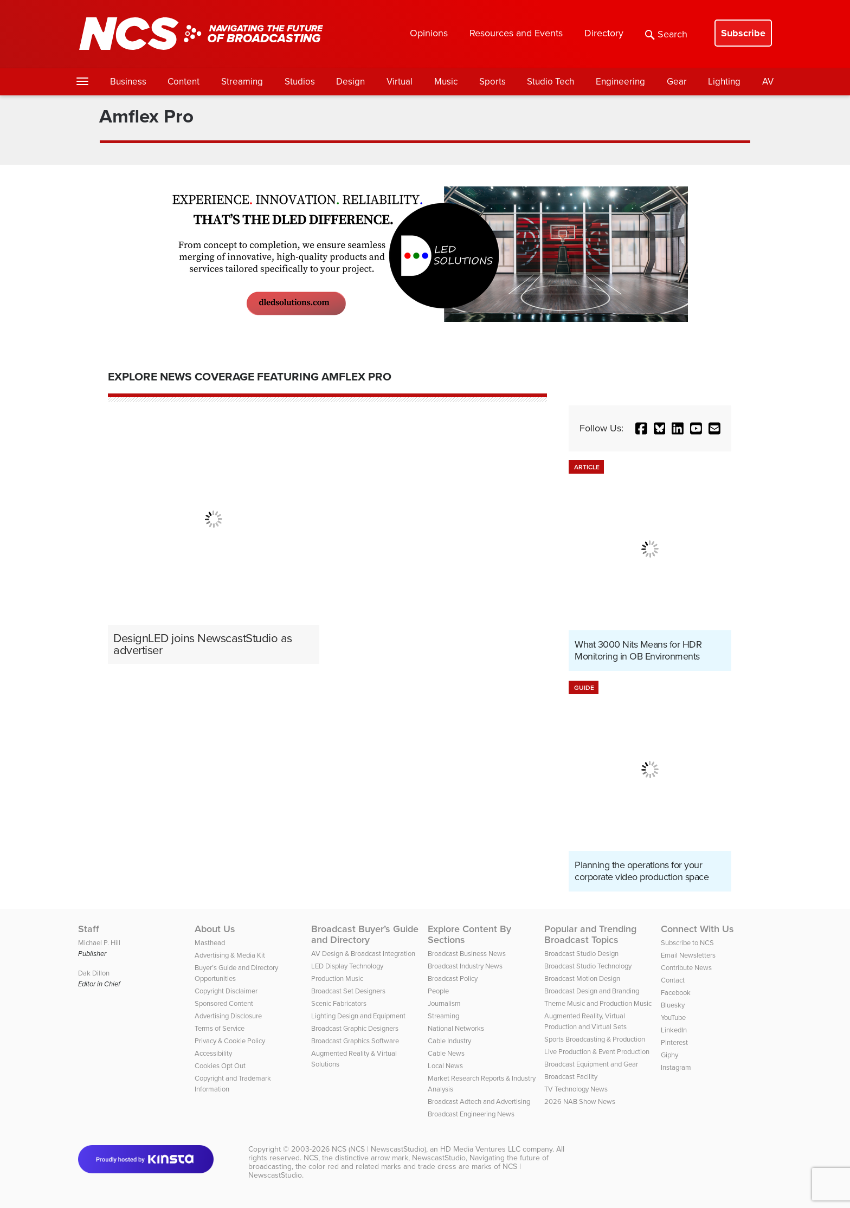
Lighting (724, 81)
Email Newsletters (688, 955)
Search (666, 34)
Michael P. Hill (99, 943)
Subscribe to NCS (687, 943)
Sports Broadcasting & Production (594, 1039)
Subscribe (743, 33)
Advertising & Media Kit (230, 955)
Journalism (444, 1003)
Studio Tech (550, 81)
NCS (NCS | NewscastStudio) (379, 1149)
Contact (673, 980)
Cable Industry (449, 1041)
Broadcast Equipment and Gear (591, 1064)
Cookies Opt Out (220, 1066)
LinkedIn (674, 1030)
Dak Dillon (94, 973)
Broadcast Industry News (465, 966)
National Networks (456, 1028)
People (438, 991)
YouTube (673, 1017)
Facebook (676, 992)
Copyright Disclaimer (226, 991)
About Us (215, 928)
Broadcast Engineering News (471, 1114)
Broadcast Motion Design (582, 978)
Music (446, 81)
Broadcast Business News (467, 953)
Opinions (429, 33)
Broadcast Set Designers (348, 991)
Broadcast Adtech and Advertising (479, 1101)
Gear (677, 81)
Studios (300, 81)
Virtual (400, 81)
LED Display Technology (347, 966)
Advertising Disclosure (228, 1016)
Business (128, 81)
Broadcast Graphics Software (355, 1041)
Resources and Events (516, 33)
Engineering (620, 81)
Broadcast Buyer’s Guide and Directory (364, 934)
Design (350, 81)
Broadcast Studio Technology (588, 966)
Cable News (446, 1053)
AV (768, 81)
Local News (445, 1066)
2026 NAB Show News (579, 1101)
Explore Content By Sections (469, 934)
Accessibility (213, 1053)
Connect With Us (697, 928)
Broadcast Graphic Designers (354, 1028)
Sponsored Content (224, 1003)
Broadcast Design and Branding (591, 991)
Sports (492, 81)
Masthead (210, 943)
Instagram (676, 1067)
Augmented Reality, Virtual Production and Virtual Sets (585, 1021)
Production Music (337, 978)
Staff (88, 928)
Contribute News (686, 967)
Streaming (242, 81)
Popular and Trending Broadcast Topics (590, 934)
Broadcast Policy (453, 978)
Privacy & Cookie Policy (230, 1041)
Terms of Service (219, 1028)
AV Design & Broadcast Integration (363, 953)
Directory (603, 33)
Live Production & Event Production (596, 1051)
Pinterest (674, 1042)
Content (183, 81)
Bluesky (673, 1005)
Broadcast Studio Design (581, 953)
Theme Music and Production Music (598, 1003)
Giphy (669, 1055)
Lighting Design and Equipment (358, 1016)
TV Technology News (576, 1089)
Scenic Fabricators (338, 1003)
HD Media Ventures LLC (480, 1149)
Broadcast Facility (570, 1076)
